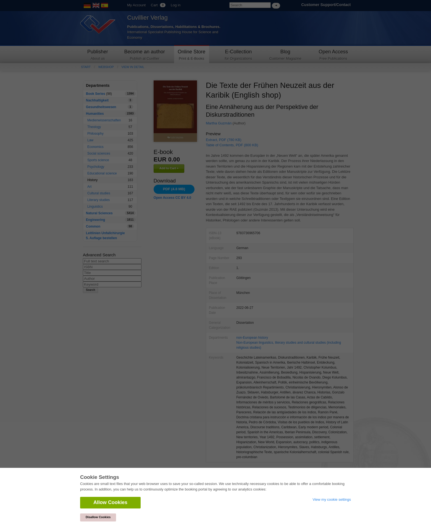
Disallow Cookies (98, 517)
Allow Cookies (110, 502)
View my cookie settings (332, 499)
